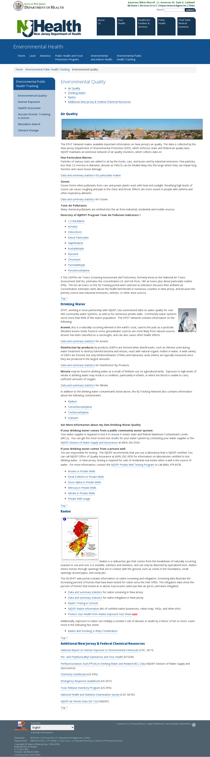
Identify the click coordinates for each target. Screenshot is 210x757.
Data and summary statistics (78, 199)
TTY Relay (52, 740)
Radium (72, 401)
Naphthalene (75, 243)
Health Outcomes (29, 108)
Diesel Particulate (78, 237)
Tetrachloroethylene (80, 407)
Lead (32, 55)
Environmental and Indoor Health (101, 57)
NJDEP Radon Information (83, 608)
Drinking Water (77, 93)
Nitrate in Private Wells (81, 493)
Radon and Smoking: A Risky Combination (92, 631)
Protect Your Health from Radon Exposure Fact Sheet (100, 614)
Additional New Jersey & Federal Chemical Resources (99, 102)
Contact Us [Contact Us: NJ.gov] (122, 723)
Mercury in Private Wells (82, 487)
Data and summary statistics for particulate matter (91, 175)
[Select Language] (52, 727)
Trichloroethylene (78, 412)
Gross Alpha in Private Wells (84, 482)
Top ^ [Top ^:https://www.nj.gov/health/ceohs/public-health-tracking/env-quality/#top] (64, 505)
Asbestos (45, 55)
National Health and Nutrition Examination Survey (90, 694)
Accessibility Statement (178, 723)
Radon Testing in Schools (83, 603)
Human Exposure (29, 102)
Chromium (74, 259)
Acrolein (73, 226)
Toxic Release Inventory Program (80, 688)
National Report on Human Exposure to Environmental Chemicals (99, 650)
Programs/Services (83, 740)
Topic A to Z (65, 740)
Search (160, 9)
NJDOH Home (37, 740)
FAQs (87, 737)
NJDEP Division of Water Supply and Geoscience (89, 442)
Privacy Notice (137, 723)
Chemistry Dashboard (73, 674)
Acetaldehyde (76, 248)
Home (21, 55)
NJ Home (132, 5)
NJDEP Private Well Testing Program (132, 464)
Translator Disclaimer (42, 732)
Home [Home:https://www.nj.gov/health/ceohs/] (19, 69)
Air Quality (74, 88)
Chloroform (75, 232)
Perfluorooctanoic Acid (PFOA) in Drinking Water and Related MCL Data (103, 663)
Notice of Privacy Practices (109, 740)
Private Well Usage (79, 498)
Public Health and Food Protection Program (69, 57)
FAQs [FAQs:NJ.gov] (192, 5)
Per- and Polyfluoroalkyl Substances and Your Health (92, 657)
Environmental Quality (32, 95)
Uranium (73, 418)
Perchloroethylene (79, 270)
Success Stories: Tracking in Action (34, 116)
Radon (72, 97)
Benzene (73, 254)
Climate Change (28, 130)
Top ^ (64, 298)
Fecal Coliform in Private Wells (86, 476)
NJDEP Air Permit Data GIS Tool (80, 701)
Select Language (30, 724)
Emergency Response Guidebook (80, 681)
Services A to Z (148, 5)
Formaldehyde (76, 265)
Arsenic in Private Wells (81, 471)
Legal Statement (155, 723)
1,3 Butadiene (76, 221)
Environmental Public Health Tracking (129, 57)
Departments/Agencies (173, 5)
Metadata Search (29, 124)
